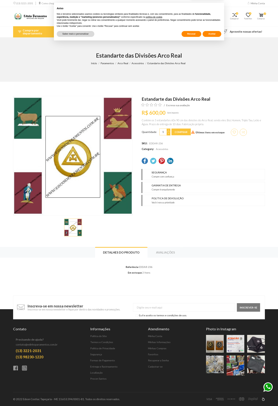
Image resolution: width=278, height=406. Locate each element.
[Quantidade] (163, 132)
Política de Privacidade (102, 348)
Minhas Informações (159, 342)
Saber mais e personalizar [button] (75, 396)
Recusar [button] (191, 396)
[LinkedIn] (170, 161)
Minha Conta (155, 336)
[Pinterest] (162, 161)
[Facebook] (145, 161)
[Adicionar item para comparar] (243, 132)
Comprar (181, 132)
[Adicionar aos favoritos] (234, 132)
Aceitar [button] (212, 396)
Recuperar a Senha (158, 360)
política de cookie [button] (154, 380)
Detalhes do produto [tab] (121, 252)
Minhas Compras (157, 348)
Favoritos (153, 354)
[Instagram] (26, 368)
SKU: (145, 143)
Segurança (96, 354)
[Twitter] (153, 161)
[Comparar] (235, 16)
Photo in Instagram (221, 329)
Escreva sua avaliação (178, 105)
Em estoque (135, 272)
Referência (132, 266)
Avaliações (165, 252)
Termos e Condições (101, 342)
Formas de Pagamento (102, 360)
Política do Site (98, 336)
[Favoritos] (249, 16)
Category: (148, 149)
